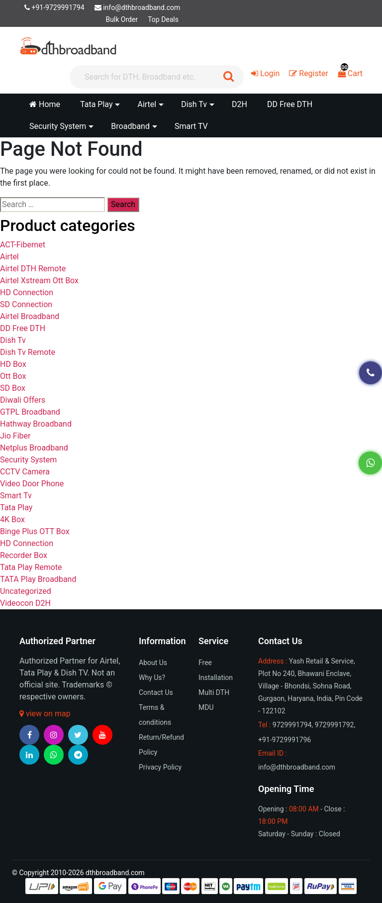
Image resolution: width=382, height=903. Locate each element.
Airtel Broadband (29, 316)
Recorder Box (23, 555)
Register (308, 73)
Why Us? (152, 677)
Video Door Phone (32, 483)
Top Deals (163, 19)
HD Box (13, 364)
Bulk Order (121, 19)
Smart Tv (16, 495)
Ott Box (13, 376)
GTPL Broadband (30, 412)
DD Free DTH (289, 104)
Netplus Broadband (34, 447)
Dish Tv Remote (27, 352)
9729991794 (292, 725)
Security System (28, 459)
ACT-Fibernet (22, 244)
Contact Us (156, 692)
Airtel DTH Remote (33, 268)
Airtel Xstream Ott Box (39, 280)
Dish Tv (13, 340)
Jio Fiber (15, 436)
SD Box (12, 388)
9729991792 (334, 725)
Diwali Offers (22, 400)
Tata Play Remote (31, 567)
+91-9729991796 (284, 740)
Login (265, 73)
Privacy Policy (160, 767)
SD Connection (26, 304)
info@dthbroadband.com (138, 7)
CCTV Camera (25, 471)
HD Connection (26, 292)
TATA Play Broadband (38, 579)
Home (44, 104)
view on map (45, 713)
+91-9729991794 (54, 7)
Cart (350, 73)
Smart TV (191, 126)
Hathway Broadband (36, 424)
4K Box (12, 519)
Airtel (9, 256)
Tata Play (16, 507)
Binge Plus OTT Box (35, 531)
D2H (239, 104)
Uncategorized (25, 591)
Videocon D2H (25, 603)
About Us (153, 663)
